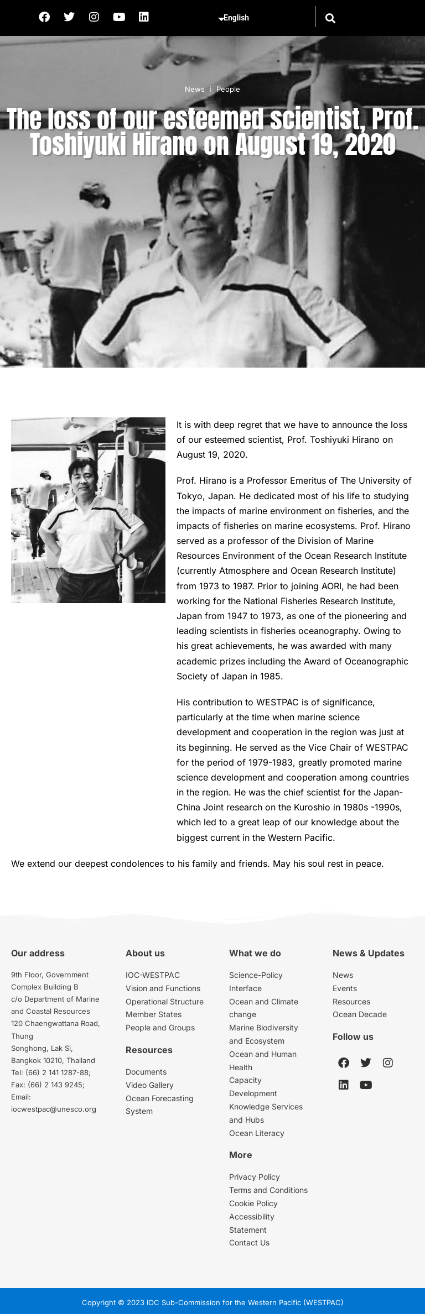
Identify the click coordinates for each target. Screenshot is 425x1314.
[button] (330, 18)
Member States (154, 1014)
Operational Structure (165, 1001)
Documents (146, 1071)
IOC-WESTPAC (153, 975)
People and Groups (160, 1027)
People (228, 89)
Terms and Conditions (268, 1190)
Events (345, 988)
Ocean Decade (360, 1014)
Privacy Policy (254, 1176)
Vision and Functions (163, 988)
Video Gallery (150, 1085)
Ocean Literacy (256, 1133)
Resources (351, 1001)
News (195, 89)
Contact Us (249, 1242)
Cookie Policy (253, 1203)
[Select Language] (264, 18)
